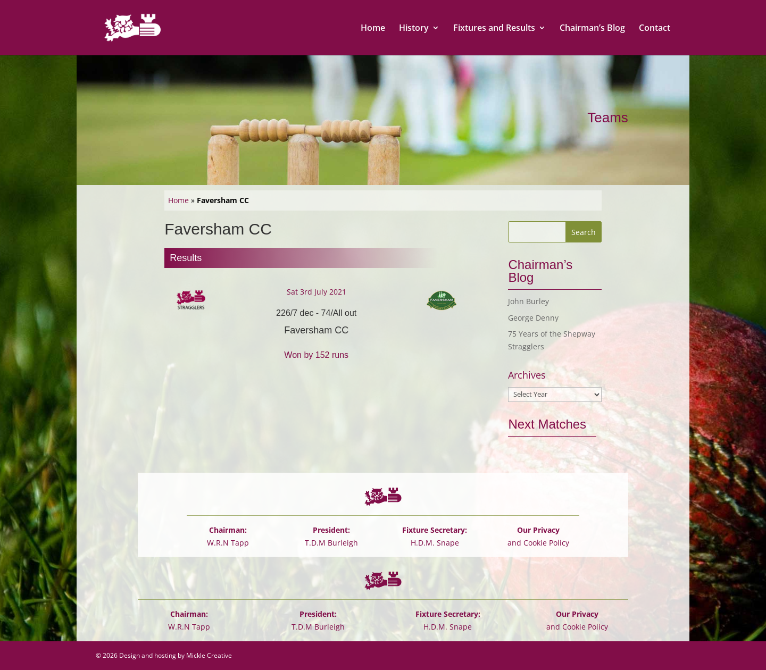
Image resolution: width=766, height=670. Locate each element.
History (414, 29)
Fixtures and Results (494, 29)
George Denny (533, 318)
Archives (527, 375)
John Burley (528, 301)
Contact (654, 29)
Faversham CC (316, 330)
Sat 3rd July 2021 (316, 292)
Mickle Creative (209, 655)
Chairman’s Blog (592, 29)
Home (373, 29)
